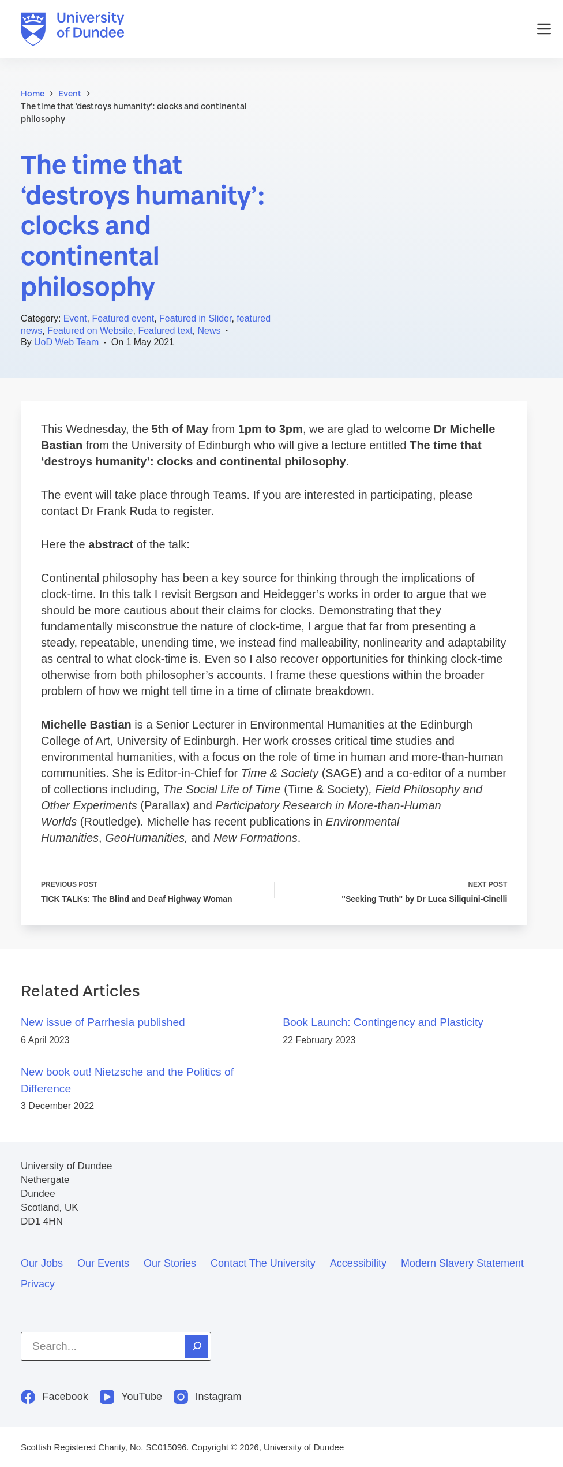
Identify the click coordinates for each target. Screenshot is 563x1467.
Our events (103, 1263)
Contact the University (263, 1263)
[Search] (196, 1346)
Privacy (38, 1284)
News (209, 330)
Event (75, 318)
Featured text (165, 330)
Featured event (123, 318)
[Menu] (544, 29)
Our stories (170, 1263)
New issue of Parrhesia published (103, 1022)
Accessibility (358, 1263)
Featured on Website (90, 330)
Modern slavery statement (462, 1263)
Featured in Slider (195, 318)
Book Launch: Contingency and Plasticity (383, 1022)
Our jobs (42, 1263)
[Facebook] (54, 1397)
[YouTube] (131, 1397)
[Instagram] (208, 1397)
